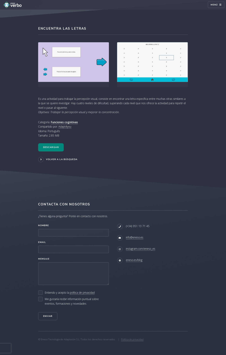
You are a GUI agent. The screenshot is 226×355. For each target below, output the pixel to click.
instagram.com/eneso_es (140, 248)
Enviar (48, 316)
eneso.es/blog (134, 260)
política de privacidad (82, 292)
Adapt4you (64, 126)
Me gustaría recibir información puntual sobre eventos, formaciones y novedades (72, 301)
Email (42, 242)
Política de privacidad (132, 339)
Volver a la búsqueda (62, 159)
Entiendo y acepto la (70, 293)
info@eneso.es (134, 237)
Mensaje (43, 258)
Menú (214, 4)
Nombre (43, 225)
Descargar (51, 147)
